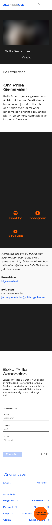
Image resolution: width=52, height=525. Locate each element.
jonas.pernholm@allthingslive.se (23, 297)
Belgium (10, 501)
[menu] (46, 4)
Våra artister (15, 475)
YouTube (15, 233)
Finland (10, 507)
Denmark (40, 501)
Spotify (15, 215)
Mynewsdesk (10, 281)
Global (9, 520)
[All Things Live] (13, 5)
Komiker (42, 483)
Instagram (37, 215)
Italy (8, 513)
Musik (7, 483)
